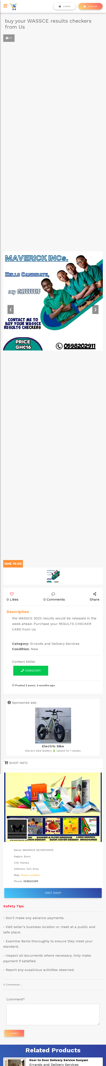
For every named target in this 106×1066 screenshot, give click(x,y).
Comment (15, 999)
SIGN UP (90, 6)
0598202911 (31, 670)
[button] (10, 309)
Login (64, 6)
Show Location (30, 875)
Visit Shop (53, 892)
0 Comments (54, 597)
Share (94, 597)
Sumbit (14, 1033)
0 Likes (12, 597)
